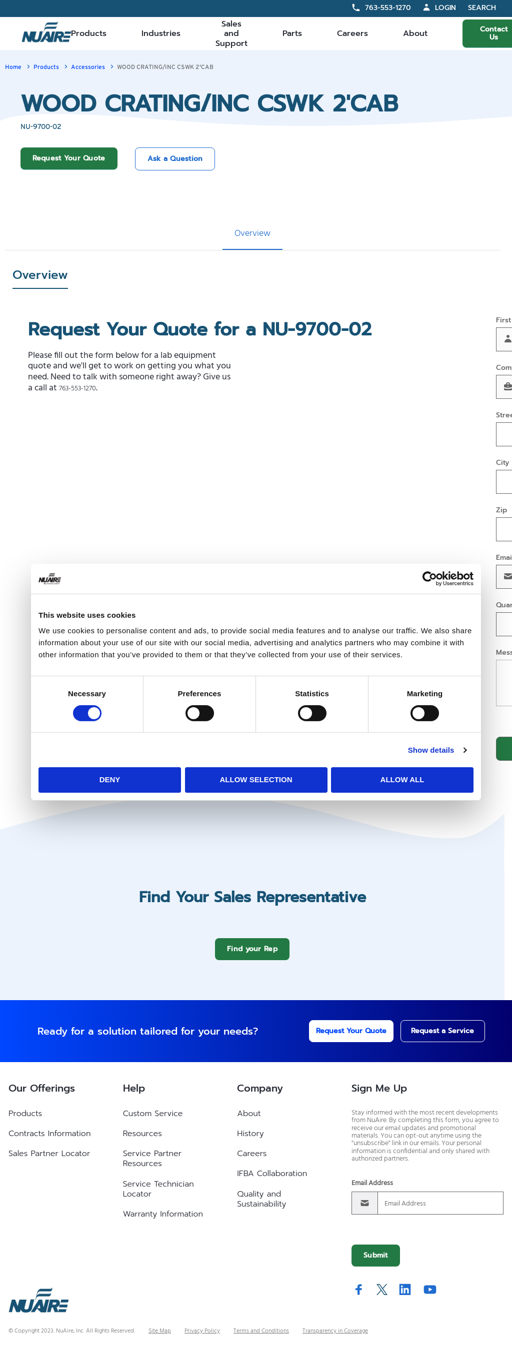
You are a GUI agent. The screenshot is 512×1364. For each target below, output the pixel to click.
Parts (292, 33)
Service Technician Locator (158, 1197)
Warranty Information (163, 1222)
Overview (252, 233)
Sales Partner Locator (49, 1161)
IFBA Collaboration (272, 1181)
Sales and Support (232, 33)
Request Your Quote (69, 158)
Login (445, 7)
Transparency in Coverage (335, 1339)
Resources (142, 1141)
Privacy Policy (202, 1339)
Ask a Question (175, 158)
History (250, 1141)
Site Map (159, 1339)
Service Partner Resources (152, 1166)
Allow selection (256, 779)
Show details (431, 750)
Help (134, 1095)
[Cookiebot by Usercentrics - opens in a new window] (430, 578)
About (415, 33)
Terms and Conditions (261, 1339)
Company (260, 1095)
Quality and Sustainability (261, 1207)
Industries (161, 33)
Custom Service (153, 1121)
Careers (352, 33)
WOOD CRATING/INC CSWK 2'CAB (165, 67)
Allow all (402, 779)
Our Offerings (41, 1095)
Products (88, 33)
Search (482, 8)
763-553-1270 (388, 7)
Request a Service (432, 1038)
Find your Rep (252, 956)
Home (13, 67)
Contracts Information (49, 1141)
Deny (110, 779)
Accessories (88, 67)
